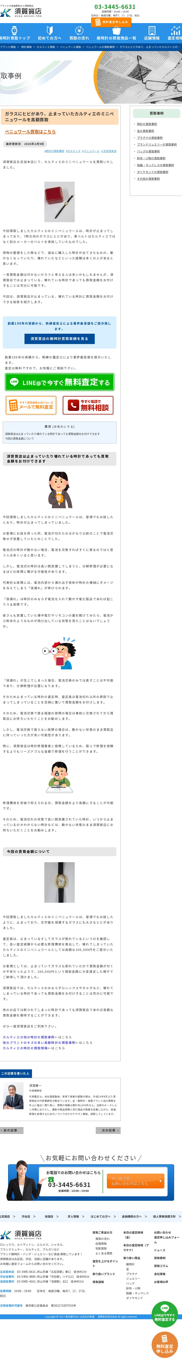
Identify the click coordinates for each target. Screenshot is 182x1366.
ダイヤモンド (134, 1298)
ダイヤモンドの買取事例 (152, 172)
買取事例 (159, 1258)
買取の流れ (79, 38)
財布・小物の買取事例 (151, 158)
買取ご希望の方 (102, 1232)
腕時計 (130, 1264)
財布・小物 (133, 1288)
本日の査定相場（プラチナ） (136, 1247)
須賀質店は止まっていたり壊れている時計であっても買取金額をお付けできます (52, 434)
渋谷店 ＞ (29, 1216)
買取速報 (98, 1282)
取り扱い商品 (131, 1258)
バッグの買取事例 (148, 151)
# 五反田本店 (108, 151)
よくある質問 (103, 1253)
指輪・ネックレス (137, 1293)
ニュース (159, 1250)
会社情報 (159, 1274)
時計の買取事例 (147, 124)
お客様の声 (161, 1282)
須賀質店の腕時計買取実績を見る (60, 339)
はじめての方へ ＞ (103, 1216)
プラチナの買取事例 (150, 138)
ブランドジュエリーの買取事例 (157, 144)
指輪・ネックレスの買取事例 (155, 165)
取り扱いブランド (104, 1274)
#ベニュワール (90, 151)
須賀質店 (20, 1234)
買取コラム (161, 1266)
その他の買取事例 (148, 179)
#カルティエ (73, 151)
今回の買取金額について (19, 438)
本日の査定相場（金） (133, 1235)
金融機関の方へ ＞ (134, 1216)
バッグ (130, 1283)
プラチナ (131, 1274)
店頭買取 (101, 1244)
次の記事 (109, 1130)
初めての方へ (50, 38)
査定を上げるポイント (105, 1263)
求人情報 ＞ (76, 1216)
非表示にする (63, 426)
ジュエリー (133, 1279)
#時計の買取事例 (54, 151)
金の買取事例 (145, 131)
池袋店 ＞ (52, 1216)
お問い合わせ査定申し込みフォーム (167, 1237)
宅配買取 (101, 1248)
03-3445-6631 (115, 7)
